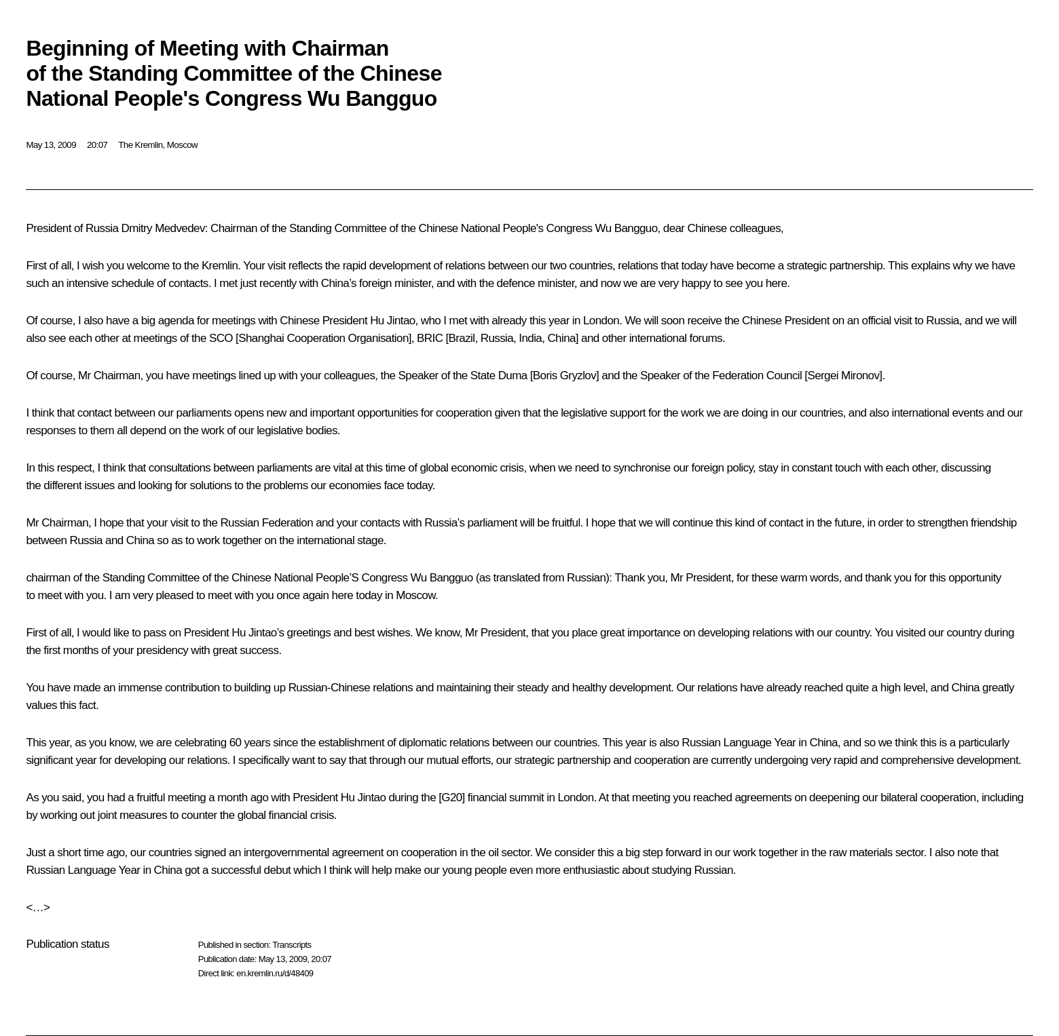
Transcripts (291, 945)
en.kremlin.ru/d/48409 (274, 973)
